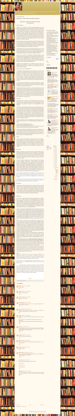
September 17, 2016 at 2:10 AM (26, 315)
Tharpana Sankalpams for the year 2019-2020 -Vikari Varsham (52, 84)
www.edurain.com (26, 304)
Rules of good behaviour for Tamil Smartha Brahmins (52, 114)
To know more (21, 330)
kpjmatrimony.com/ (21, 352)
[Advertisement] (30, 397)
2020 (55, 155)
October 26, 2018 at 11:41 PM (29, 352)
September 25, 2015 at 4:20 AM (26, 291)
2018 (55, 158)
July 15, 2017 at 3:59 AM (25, 326)
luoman (39, 411)
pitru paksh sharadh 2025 (32, 373)
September (56, 167)
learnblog (20, 340)
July (55, 175)
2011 (55, 178)
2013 (55, 165)
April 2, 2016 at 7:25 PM (27, 302)
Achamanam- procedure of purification (54, 90)
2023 (55, 151)
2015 (55, 162)
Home (48, 62)
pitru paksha (29, 303)
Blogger (45, 411)
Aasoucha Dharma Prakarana (51, 103)
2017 (55, 159)
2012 (55, 166)
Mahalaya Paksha (21, 363)
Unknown (20, 291)
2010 (55, 179)
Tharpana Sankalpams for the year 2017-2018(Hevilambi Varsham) (54, 128)
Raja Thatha (49, 147)
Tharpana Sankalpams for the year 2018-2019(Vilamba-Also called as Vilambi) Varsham (54, 121)
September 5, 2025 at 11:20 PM (26, 371)
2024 (55, 150)
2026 (55, 147)
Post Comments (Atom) (23, 406)
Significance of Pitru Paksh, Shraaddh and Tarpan (56, 171)
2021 (55, 154)
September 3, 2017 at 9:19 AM (26, 340)
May (56, 176)
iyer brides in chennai (22, 355)
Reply (19, 288)
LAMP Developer (21, 302)
